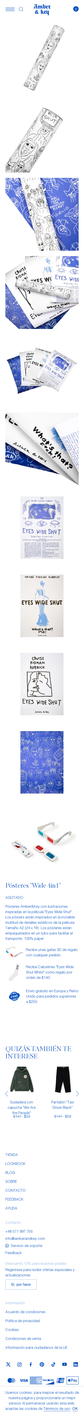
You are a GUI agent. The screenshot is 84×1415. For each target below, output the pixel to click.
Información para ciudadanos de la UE (36, 1347)
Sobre (11, 1181)
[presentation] (6, 1093)
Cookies (12, 1329)
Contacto (15, 1190)
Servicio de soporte (23, 1245)
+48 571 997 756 (18, 1231)
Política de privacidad (22, 1320)
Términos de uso (56, 1408)
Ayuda (11, 1208)
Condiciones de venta (23, 1338)
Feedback (14, 1199)
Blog (10, 1172)
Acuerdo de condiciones (25, 1312)
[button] (10, 8)
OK (75, 1408)
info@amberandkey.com (25, 1238)
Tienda (11, 1154)
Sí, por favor (21, 1284)
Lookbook (15, 1163)
